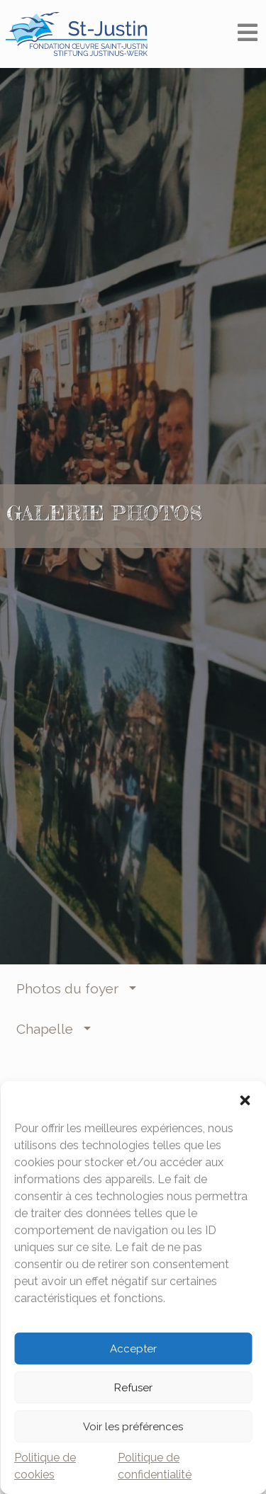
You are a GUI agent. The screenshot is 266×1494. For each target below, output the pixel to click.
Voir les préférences (133, 1426)
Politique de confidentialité (155, 1466)
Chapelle (48, 1029)
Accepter (133, 1348)
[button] (245, 1099)
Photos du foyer (71, 988)
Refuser (133, 1387)
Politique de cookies (45, 1466)
